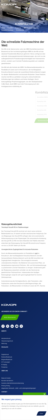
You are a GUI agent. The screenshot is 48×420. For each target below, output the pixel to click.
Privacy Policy (5, 385)
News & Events (6, 378)
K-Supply (4, 364)
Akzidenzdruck (5, 338)
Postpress (4, 367)
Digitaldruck (5, 354)
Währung (4, 343)
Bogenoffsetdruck (6, 359)
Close (42, 413)
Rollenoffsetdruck (6, 357)
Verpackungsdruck (7, 341)
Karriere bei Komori (7, 380)
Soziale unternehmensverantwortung (12, 383)
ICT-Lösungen (5, 362)
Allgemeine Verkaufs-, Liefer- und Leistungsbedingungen (18, 388)
